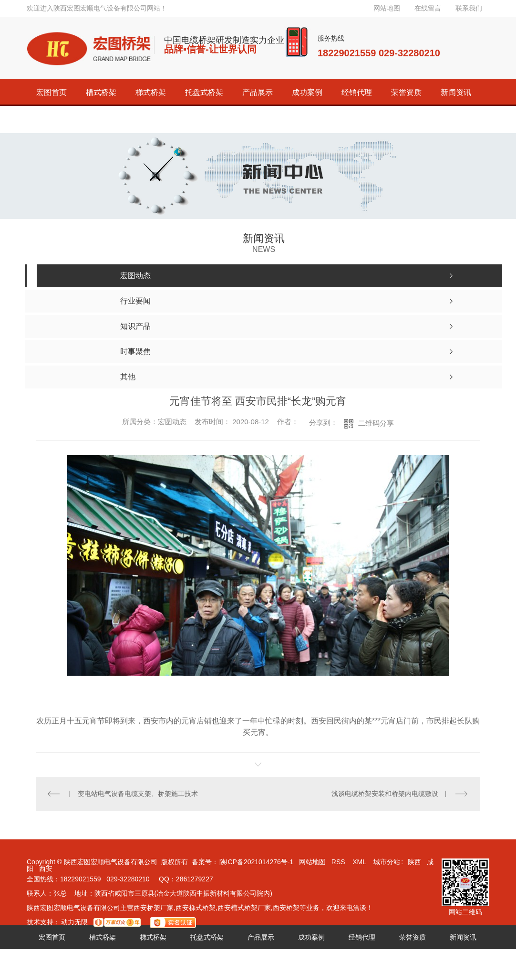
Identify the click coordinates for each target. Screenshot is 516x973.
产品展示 (257, 92)
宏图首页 (51, 92)
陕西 (414, 862)
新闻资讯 (456, 92)
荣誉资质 (406, 92)
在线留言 (427, 8)
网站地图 (386, 8)
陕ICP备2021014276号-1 (256, 862)
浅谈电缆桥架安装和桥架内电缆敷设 (384, 793)
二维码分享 (376, 423)
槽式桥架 (101, 92)
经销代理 (356, 92)
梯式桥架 (150, 92)
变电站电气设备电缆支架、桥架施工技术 (138, 793)
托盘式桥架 (204, 92)
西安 (45, 868)
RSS (339, 862)
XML (360, 862)
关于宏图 (51, 119)
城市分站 (386, 862)
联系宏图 (101, 119)
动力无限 (74, 922)
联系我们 (468, 8)
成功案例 (307, 92)
